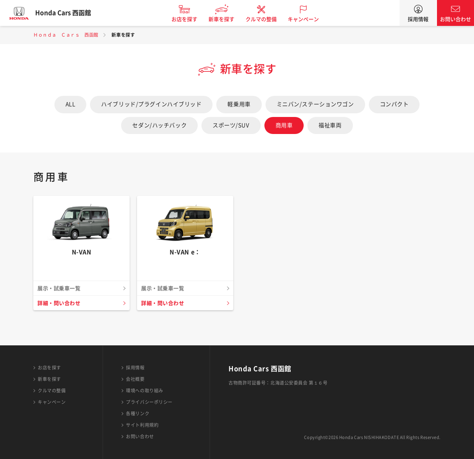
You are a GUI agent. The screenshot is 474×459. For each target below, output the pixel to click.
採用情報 (418, 19)
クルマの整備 (266, 19)
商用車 (284, 125)
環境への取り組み (144, 390)
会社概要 (135, 379)
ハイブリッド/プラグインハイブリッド (151, 104)
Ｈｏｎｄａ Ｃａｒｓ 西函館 (66, 35)
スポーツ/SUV (231, 125)
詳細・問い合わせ (60, 303)
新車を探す (227, 19)
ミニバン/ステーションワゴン (315, 104)
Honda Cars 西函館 (68, 13)
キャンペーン (308, 19)
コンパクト (394, 104)
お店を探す (190, 19)
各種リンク (137, 413)
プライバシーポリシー (149, 402)
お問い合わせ (455, 19)
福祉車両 (329, 125)
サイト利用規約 (142, 425)
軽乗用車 (238, 104)
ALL (71, 104)
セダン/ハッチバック (159, 125)
